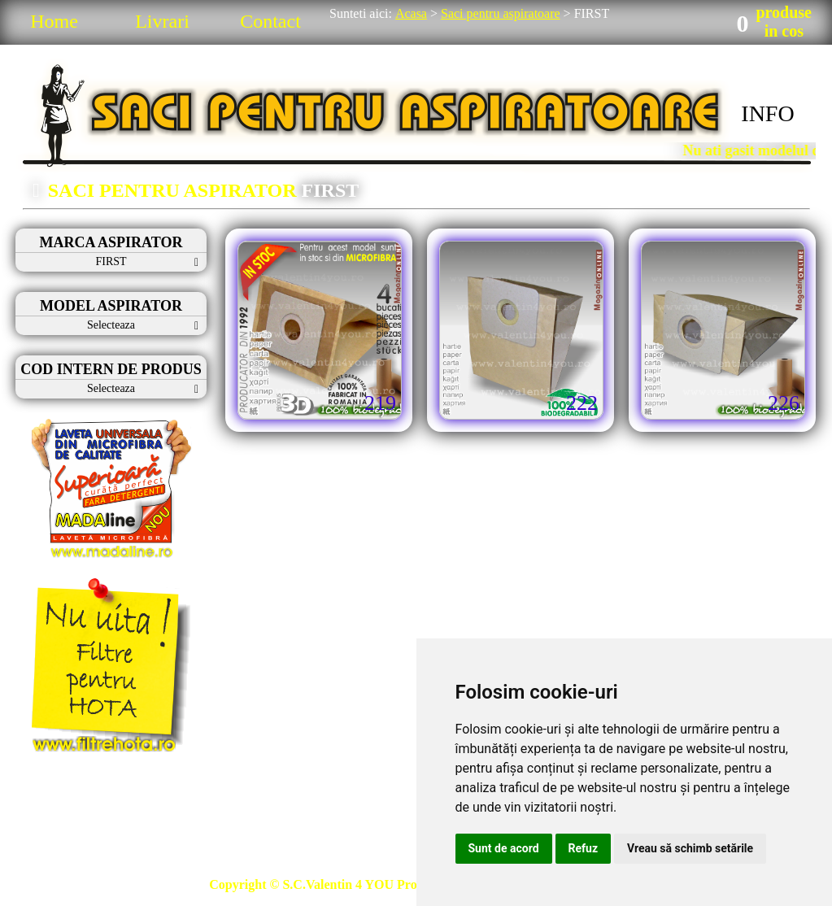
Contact (270, 21)
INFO (767, 113)
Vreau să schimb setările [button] (690, 848)
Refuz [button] (583, 848)
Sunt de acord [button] (503, 848)
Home (54, 21)
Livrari (162, 21)
